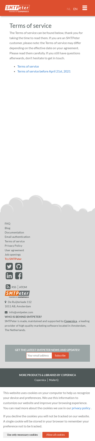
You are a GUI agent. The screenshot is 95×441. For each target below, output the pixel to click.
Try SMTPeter (13, 258)
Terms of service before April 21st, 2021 (44, 71)
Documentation (14, 232)
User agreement (14, 250)
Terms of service (28, 66)
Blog (7, 228)
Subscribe (60, 355)
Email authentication (17, 236)
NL (69, 9)
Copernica (70, 321)
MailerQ (53, 380)
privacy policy (81, 408)
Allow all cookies (55, 434)
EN (75, 9)
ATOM (23, 287)
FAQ (7, 223)
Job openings (13, 254)
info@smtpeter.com (19, 312)
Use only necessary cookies (22, 434)
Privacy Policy (13, 245)
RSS (14, 287)
